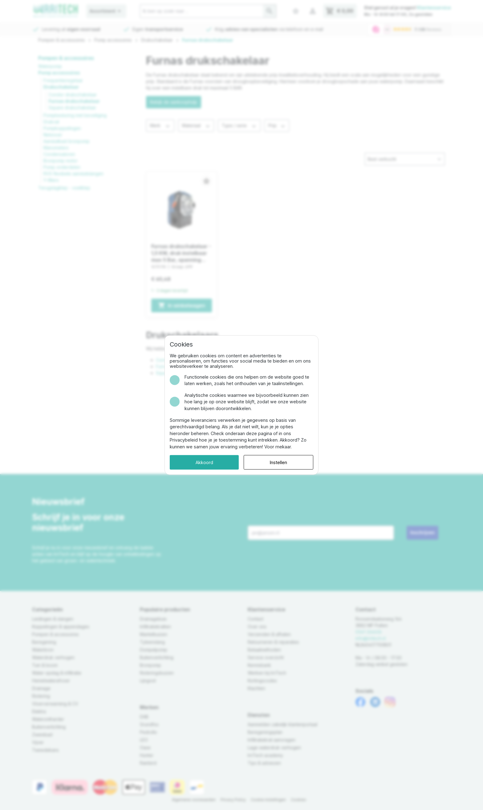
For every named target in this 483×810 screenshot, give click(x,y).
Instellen (278, 462)
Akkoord (204, 462)
